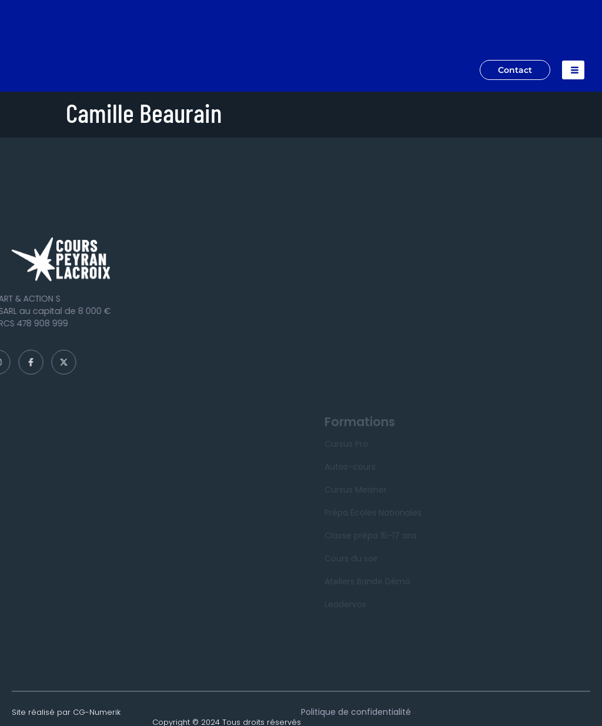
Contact (515, 70)
